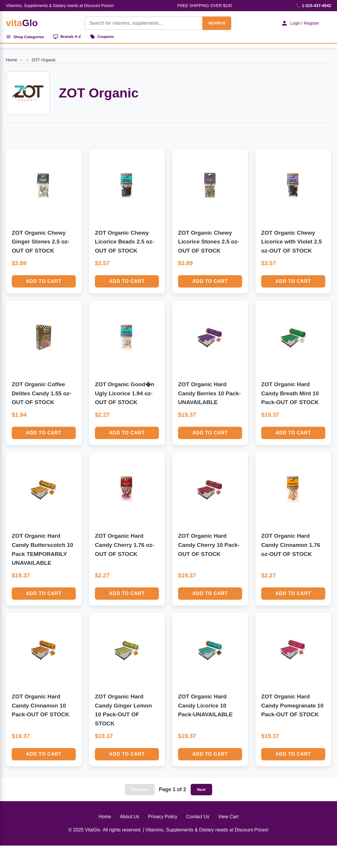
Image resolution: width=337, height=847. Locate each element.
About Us (129, 818)
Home (11, 61)
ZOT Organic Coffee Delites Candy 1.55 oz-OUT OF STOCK (41, 395)
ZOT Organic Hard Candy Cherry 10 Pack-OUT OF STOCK (208, 546)
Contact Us (197, 818)
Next (201, 791)
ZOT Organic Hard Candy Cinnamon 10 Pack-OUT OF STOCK (40, 707)
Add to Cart (44, 282)
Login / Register (297, 23)
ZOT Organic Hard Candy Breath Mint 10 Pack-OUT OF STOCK (290, 395)
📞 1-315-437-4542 (313, 5)
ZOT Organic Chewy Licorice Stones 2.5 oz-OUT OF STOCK (208, 243)
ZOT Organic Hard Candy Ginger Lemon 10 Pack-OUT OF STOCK (123, 711)
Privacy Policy (162, 818)
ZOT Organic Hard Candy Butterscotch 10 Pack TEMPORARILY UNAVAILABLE (42, 550)
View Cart (228, 818)
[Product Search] (140, 23)
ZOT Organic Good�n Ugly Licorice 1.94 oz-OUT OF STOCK (124, 395)
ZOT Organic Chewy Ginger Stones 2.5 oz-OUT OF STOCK (40, 243)
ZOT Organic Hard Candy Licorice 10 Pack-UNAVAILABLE (205, 707)
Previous (139, 791)
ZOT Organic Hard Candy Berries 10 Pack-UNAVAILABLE (209, 395)
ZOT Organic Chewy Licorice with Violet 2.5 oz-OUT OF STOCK (291, 243)
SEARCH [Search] (213, 23)
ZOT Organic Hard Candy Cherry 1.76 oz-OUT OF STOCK (124, 546)
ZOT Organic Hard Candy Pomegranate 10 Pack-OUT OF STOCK (292, 707)
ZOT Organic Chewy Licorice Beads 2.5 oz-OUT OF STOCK (124, 243)
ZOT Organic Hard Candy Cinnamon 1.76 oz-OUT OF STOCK (290, 546)
